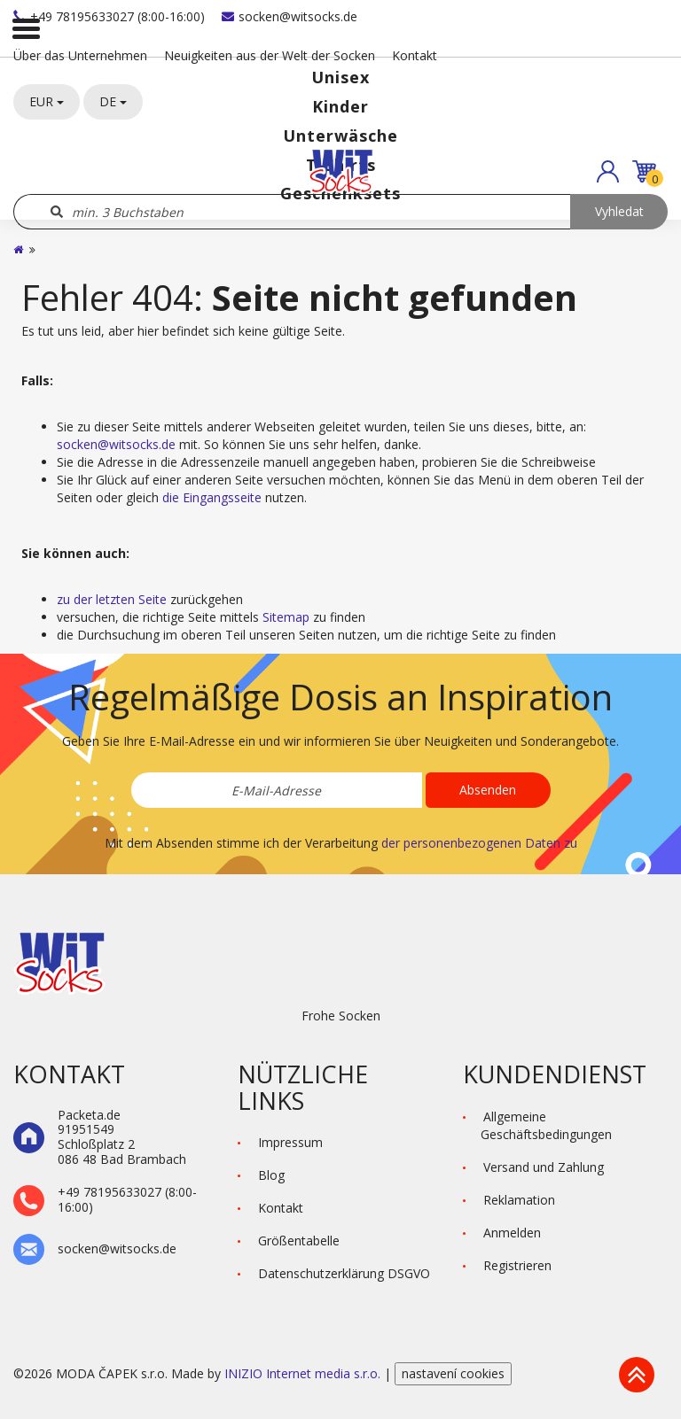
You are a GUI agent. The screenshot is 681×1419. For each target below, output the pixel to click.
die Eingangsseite (212, 497)
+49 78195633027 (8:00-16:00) (109, 16)
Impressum (290, 1142)
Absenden (487, 789)
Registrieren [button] (517, 1265)
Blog (271, 1175)
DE (113, 101)
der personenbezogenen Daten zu (479, 842)
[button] (608, 171)
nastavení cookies (453, 1373)
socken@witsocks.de (289, 16)
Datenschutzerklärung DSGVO (344, 1273)
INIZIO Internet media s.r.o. (304, 1373)
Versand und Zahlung (543, 1167)
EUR (46, 101)
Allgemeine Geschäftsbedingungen (546, 1125)
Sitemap (285, 617)
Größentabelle (299, 1240)
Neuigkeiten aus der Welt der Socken (269, 55)
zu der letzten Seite (112, 599)
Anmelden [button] (512, 1232)
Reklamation (519, 1199)
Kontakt (414, 55)
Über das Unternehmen (80, 55)
